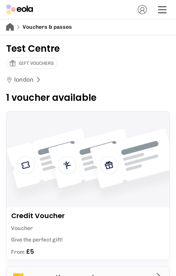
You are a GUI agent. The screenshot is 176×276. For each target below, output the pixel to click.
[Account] (142, 9)
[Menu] (162, 9)
